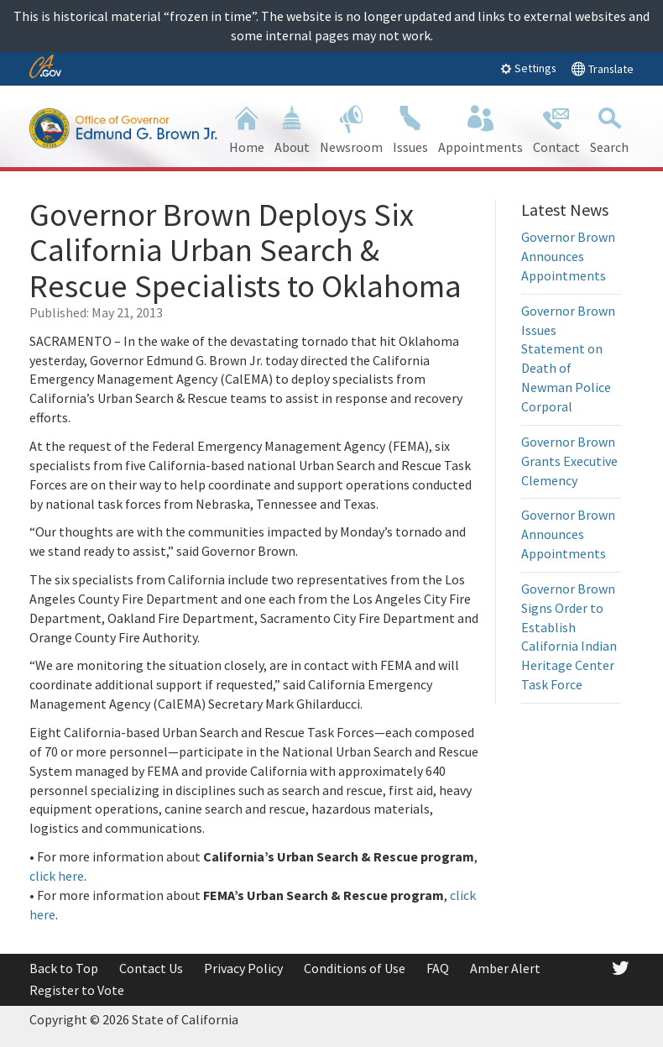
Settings (528, 68)
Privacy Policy (243, 968)
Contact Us (151, 968)
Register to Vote (76, 990)
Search (609, 128)
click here (56, 875)
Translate (602, 68)
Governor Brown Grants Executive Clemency (569, 461)
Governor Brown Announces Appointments (568, 256)
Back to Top (63, 968)
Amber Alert (505, 968)
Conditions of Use (354, 968)
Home (246, 128)
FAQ (437, 968)
